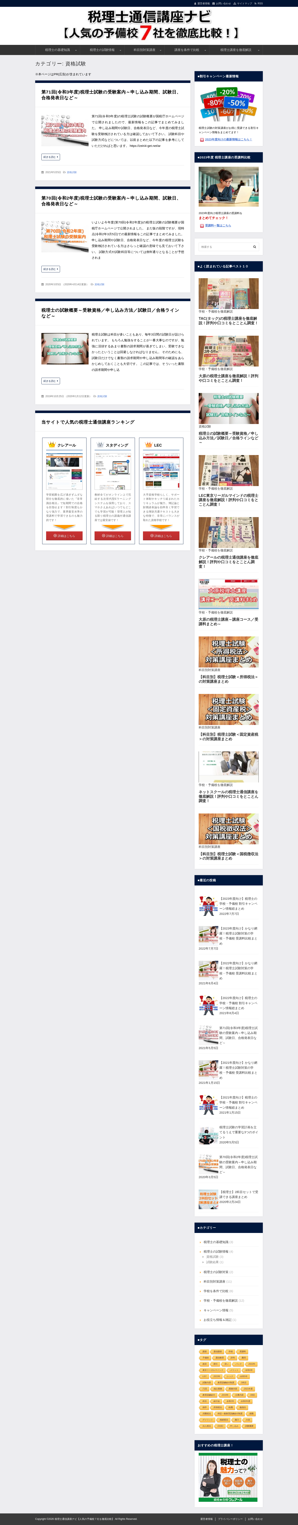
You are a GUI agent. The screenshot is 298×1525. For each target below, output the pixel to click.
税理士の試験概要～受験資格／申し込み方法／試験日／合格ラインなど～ (228, 437)
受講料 (243, 1351)
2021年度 (248, 1389)
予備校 (206, 1358)
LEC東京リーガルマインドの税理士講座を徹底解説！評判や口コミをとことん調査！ (228, 500)
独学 (205, 1407)
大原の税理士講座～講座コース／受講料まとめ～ (228, 621)
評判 (233, 1358)
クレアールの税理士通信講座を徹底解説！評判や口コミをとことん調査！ (228, 561)
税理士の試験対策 (216, 1272)
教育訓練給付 (209, 1395)
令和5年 (244, 1376)
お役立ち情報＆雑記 (218, 1319)
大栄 (248, 1420)
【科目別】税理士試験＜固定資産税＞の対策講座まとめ (228, 736)
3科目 (243, 1382)
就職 (251, 1413)
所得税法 (218, 1407)
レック (230, 1376)
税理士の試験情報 (102, 50)
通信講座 (218, 1351)
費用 (244, 1358)
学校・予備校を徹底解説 (216, 311)
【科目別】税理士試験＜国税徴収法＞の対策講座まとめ (228, 856)
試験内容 (207, 1382)
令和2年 (230, 1401)
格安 (205, 1364)
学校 (231, 1351)
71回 (205, 1389)
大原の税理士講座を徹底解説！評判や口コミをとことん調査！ (228, 378)
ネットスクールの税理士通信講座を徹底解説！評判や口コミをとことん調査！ (228, 796)
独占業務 (218, 1389)
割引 (216, 1364)
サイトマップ (244, 3)
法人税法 (207, 1426)
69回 (252, 1395)
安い (227, 1364)
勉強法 (243, 1407)
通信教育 (220, 1358)
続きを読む (49, 157)
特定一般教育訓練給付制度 (230, 1413)
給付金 (217, 1401)
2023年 (217, 1376)
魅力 (237, 1420)
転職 (231, 1407)
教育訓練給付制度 (226, 1382)
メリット (234, 1370)
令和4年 (249, 1370)
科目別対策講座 (144, 50)
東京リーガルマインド (213, 1370)
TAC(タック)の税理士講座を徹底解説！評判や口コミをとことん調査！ (228, 320)
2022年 (252, 1364)
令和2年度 (245, 1401)
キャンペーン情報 (216, 1310)
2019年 (225, 1395)
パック (239, 1364)
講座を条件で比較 (186, 50)
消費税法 (207, 1413)
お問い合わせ (223, 3)
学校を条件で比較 (216, 1291)
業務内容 (233, 1389)
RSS (260, 3)
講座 (205, 1351)
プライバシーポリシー (230, 1519)
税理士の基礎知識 (57, 50)
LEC (205, 1376)
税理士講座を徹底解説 (235, 50)
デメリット (208, 1420)
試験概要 (249, 1426)
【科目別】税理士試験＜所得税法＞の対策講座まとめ (228, 679)
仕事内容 (239, 1395)
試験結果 (212, 1262)
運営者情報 (203, 3)
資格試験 (72, 172)
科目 (205, 1401)
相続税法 (224, 1420)
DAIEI (220, 1426)
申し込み (234, 1426)
